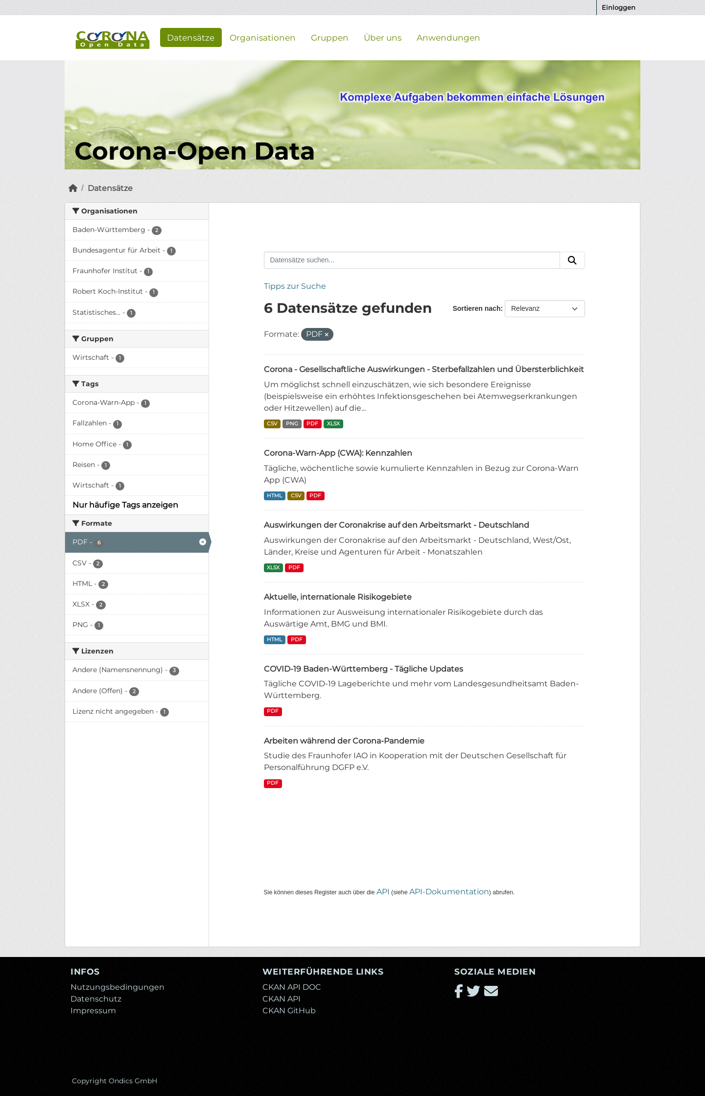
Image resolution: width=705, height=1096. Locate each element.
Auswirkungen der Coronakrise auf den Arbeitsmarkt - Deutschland (396, 525)
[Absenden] (572, 260)
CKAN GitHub (289, 1010)
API (383, 891)
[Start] (73, 188)
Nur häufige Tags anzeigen (125, 505)
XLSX (333, 423)
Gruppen (330, 37)
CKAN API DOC (291, 987)
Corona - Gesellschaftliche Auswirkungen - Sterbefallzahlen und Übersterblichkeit (424, 369)
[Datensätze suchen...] (412, 260)
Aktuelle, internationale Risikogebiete (338, 597)
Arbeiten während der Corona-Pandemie (344, 741)
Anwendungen (448, 37)
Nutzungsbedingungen (117, 987)
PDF (312, 423)
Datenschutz (95, 998)
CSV (272, 423)
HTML (274, 495)
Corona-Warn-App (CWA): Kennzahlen (338, 453)
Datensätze (190, 37)
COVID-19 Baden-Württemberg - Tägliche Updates (363, 669)
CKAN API (281, 998)
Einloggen (618, 7)
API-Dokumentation (449, 891)
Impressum (93, 1010)
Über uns (382, 37)
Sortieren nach (476, 308)
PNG (292, 423)
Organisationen (263, 37)
